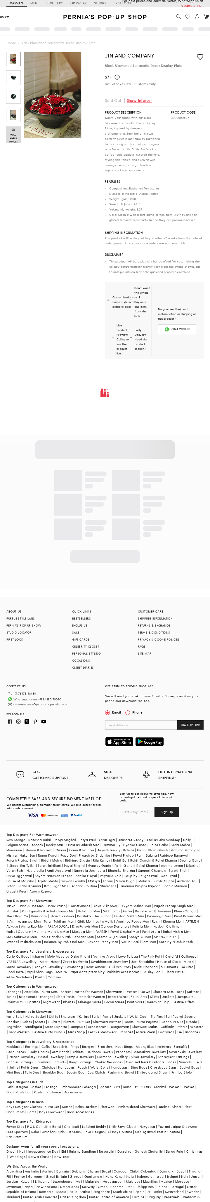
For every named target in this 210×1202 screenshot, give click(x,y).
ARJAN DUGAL (58, 926)
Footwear (166, 1032)
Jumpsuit (77, 1027)
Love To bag (128, 956)
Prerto (40, 977)
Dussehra (124, 1151)
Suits (95, 1016)
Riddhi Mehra (51, 860)
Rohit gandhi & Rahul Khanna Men (48, 911)
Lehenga (51, 1087)
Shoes (171, 1062)
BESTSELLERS (81, 618)
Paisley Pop (152, 972)
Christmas (194, 1151)
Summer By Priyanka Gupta (125, 845)
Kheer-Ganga (185, 911)
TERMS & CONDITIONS (154, 632)
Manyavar (14, 850)
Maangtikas (145, 1046)
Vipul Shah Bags (40, 972)
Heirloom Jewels (100, 1052)
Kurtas (84, 1016)
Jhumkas (43, 1062)
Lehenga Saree (89, 1002)
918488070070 (192, 6)
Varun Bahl (15, 870)
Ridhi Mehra (180, 845)
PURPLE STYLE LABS (20, 618)
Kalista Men (141, 926)
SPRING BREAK (165, 937)
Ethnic (182, 1027)
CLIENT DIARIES (83, 667)
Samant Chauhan (152, 870)
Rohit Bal (120, 860)
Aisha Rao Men (32, 926)
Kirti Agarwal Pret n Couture (157, 1132)
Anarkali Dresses (166, 1087)
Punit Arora (151, 931)
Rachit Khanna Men (167, 921)
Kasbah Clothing (167, 926)
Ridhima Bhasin (77, 860)
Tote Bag (32, 1072)
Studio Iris (108, 886)
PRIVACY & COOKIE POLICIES (159, 639)
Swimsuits (14, 1002)
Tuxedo (191, 1022)
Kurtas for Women (88, 992)
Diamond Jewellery (112, 1057)
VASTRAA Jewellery (21, 961)
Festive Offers (184, 1002)
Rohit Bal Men (89, 911)
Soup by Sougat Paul (141, 876)
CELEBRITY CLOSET (85, 646)
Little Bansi (52, 1126)
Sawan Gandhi (73, 881)
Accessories (97, 1027)
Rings (75, 1046)
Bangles (88, 1046)
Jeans (129, 1022)
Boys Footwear (51, 1112)
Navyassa (147, 1126)
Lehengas (13, 992)
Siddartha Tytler (22, 865)
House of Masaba (20, 881)
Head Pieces (16, 1052)
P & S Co (34, 1126)
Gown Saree (114, 1002)
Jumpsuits (185, 997)
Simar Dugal (125, 881)
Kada (159, 1062)
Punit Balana (147, 855)
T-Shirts (54, 1022)
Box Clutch (96, 1072)
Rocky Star (54, 845)
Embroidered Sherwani (136, 1107)
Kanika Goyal (86, 876)
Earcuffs (180, 1046)
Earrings (31, 1046)
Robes (27, 1022)
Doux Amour (95, 967)
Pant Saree (135, 1002)
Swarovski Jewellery (185, 1052)
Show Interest (139, 100)
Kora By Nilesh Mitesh (176, 942)
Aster (44, 961)
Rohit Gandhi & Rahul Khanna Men (67, 937)
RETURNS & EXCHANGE (154, 625)
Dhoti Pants (65, 997)
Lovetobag (74, 967)
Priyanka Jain (111, 876)
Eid (63, 1151)
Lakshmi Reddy (94, 1126)
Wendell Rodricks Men (23, 942)
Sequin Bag (76, 1072)
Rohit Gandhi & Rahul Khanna (153, 860)
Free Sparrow (17, 1132)
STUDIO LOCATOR (19, 632)
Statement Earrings (173, 1057)
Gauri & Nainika (81, 850)
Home (11, 43)
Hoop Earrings (80, 1062)
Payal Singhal (74, 865)
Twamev (164, 911)
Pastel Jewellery (51, 1057)
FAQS (142, 646)
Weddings (17, 1156)
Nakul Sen (27, 855)
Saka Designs (94, 1132)
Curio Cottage (17, 956)
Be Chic (187, 967)
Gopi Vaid (169, 876)
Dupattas (32, 1002)
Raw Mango (16, 840)
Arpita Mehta (47, 881)
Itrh (47, 886)
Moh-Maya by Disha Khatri (68, 956)
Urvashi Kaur (16, 891)
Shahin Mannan (175, 886)
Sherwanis (114, 992)
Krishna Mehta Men (129, 916)
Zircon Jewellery (22, 1057)
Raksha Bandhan (82, 1151)
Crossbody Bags (163, 1067)
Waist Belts (99, 1067)
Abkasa (12, 926)
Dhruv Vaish (56, 906)
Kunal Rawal (145, 911)
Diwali (11, 1151)
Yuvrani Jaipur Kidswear (177, 1126)
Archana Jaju (187, 881)
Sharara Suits (109, 1087)
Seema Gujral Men (111, 937)
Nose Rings (124, 1046)
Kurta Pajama (148, 1022)
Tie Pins (157, 1016)
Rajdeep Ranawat (174, 855)
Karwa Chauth (39, 1156)
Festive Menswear (102, 1032)
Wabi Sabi (111, 911)
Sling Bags (139, 1067)
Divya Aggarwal (19, 876)
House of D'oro (169, 961)
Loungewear (119, 1027)
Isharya (38, 956)
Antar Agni (106, 840)
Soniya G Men (140, 937)
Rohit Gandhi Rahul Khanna (136, 865)
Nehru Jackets (86, 1107)
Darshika (84, 916)
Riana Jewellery (19, 967)
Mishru (11, 855)
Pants (107, 1016)
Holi (22, 1151)
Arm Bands (61, 1052)
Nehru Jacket (35, 1016)
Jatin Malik (104, 921)
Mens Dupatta (56, 1027)
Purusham (39, 916)
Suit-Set (84, 1022)
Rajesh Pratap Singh (22, 860)
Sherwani (68, 1016)
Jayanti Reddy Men (103, 942)
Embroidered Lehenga (78, 1087)
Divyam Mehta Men (136, 906)
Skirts (154, 997)
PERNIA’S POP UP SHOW (23, 625)
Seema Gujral (191, 860)
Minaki (189, 961)
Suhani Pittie (173, 972)
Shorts (40, 1022)
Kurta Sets (50, 992)
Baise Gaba (159, 845)
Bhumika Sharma (121, 870)
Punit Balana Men (188, 916)
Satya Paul (87, 840)
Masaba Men (82, 931)
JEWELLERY (54, 3)
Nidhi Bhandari (146, 967)
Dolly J (188, 840)
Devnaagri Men (159, 916)
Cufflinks (168, 1027)
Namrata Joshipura (89, 870)
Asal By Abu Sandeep (163, 840)
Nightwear (51, 1002)
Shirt (188, 1107)
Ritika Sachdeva (19, 977)
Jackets (168, 997)
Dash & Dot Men (31, 906)
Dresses (132, 992)
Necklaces (14, 1046)
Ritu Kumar (101, 860)
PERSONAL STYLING (86, 653)
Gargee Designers (115, 926)
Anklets (78, 1052)
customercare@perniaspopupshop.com (41, 704)
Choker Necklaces (109, 1062)
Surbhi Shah (178, 870)
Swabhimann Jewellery (109, 961)
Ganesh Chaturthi (149, 1151)
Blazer (176, 1107)
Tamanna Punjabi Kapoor (139, 886)
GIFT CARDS (81, 639)
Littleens (74, 1132)
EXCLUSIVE (79, 625)
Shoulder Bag (53, 1072)
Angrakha (14, 1027)
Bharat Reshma (62, 916)
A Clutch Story (119, 967)
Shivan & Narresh (38, 850)
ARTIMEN (192, 921)
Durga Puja (174, 1151)
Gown (145, 992)
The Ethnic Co (17, 916)
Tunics (11, 997)
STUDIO (100, 3)
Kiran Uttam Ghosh (152, 850)
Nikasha (192, 865)
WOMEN (16, 3)
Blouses (69, 1002)
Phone (137, 712)
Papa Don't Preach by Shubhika (85, 855)
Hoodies (13, 1022)
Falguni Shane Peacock (24, 845)
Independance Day (43, 1151)
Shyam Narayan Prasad (53, 876)
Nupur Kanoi (47, 855)
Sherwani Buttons (107, 1022)
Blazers (69, 1022)
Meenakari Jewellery (149, 1052)
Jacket (163, 1107)
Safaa (11, 886)
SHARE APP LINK (190, 724)
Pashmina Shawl (121, 1072)
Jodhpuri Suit (172, 1022)
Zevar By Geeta (75, 961)
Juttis (13, 1067)
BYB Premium (16, 1137)
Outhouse (188, 956)
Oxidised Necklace (141, 1062)
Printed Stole (181, 1072)
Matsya (94, 881)
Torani (108, 881)
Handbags (66, 1067)
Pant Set (126, 1032)
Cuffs (45, 1046)
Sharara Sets (163, 992)
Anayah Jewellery (48, 967)
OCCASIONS (81, 660)
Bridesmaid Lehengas (36, 997)
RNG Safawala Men (21, 937)
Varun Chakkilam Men (138, 942)
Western (196, 1027)
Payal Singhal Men (124, 931)
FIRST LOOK (14, 639)
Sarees (66, 992)
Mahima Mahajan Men (51, 931)
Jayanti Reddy (108, 850)
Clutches (48, 1067)
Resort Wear (118, 997)
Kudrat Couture (18, 931)
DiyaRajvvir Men (85, 926)
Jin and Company (129, 55)
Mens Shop (76, 1032)
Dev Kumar (102, 916)
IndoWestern (19, 1032)
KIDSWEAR (78, 3)
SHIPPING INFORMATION (155, 618)
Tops (180, 992)
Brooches (192, 1032)
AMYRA (61, 972)
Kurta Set (130, 1087)
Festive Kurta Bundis (48, 1032)
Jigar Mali (61, 886)
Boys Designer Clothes (24, 1107)
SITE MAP (144, 653)
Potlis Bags (30, 1067)
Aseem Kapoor (41, 891)
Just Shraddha (142, 961)
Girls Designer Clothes (23, 1087)
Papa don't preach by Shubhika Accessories (104, 972)
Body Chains (39, 1052)
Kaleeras (164, 1046)
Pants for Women (91, 997)
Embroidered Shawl (153, 1072)
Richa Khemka (30, 886)
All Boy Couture (119, 1132)
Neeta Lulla (35, 870)
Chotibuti (71, 1126)
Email (113, 712)
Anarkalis (31, 992)
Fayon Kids (15, 1126)
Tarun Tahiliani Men (59, 921)
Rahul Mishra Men (176, 931)
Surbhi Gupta (163, 881)
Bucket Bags (189, 1067)
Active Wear (145, 1032)
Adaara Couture (84, 886)
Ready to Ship (158, 1002)
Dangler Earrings (19, 1062)
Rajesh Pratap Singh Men (173, 906)
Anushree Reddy (131, 840)
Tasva (11, 906)
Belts (198, 1062)
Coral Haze (15, 972)
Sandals (185, 1062)
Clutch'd (171, 956)
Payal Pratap (123, 855)
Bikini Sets (139, 997)
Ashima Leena (172, 865)
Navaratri (106, 1151)
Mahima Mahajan (185, 850)
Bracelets (60, 1046)
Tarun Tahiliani (49, 865)
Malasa (144, 881)
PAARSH (101, 931)
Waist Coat (138, 1016)
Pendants (123, 1052)
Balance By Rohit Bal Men (64, 942)
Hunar (55, 961)
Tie (179, 1032)
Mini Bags (14, 1072)
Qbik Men (85, 921)
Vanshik (12, 911)
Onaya (60, 850)
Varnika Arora (104, 956)
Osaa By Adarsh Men (82, 845)
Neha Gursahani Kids (48, 1132)
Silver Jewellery (143, 1057)
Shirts (53, 1016)
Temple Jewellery (80, 1057)
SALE (75, 632)
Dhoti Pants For (18, 1092)
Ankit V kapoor (105, 906)
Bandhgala (33, 1027)
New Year (62, 1156)
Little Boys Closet (122, 1126)
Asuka (127, 911)
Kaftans (193, 992)
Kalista (128, 850)
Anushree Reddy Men (132, 921)
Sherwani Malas (145, 1027)
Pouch (82, 1067)
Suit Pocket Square (180, 1016)
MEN (34, 3)
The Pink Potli (151, 956)
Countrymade (79, 906)
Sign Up (167, 812)
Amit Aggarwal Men (25, 921)
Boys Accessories (80, 1112)
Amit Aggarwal (59, 870)
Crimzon (54, 977)
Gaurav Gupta (100, 865)
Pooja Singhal (65, 840)
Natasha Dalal (39, 840)
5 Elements (169, 967)
